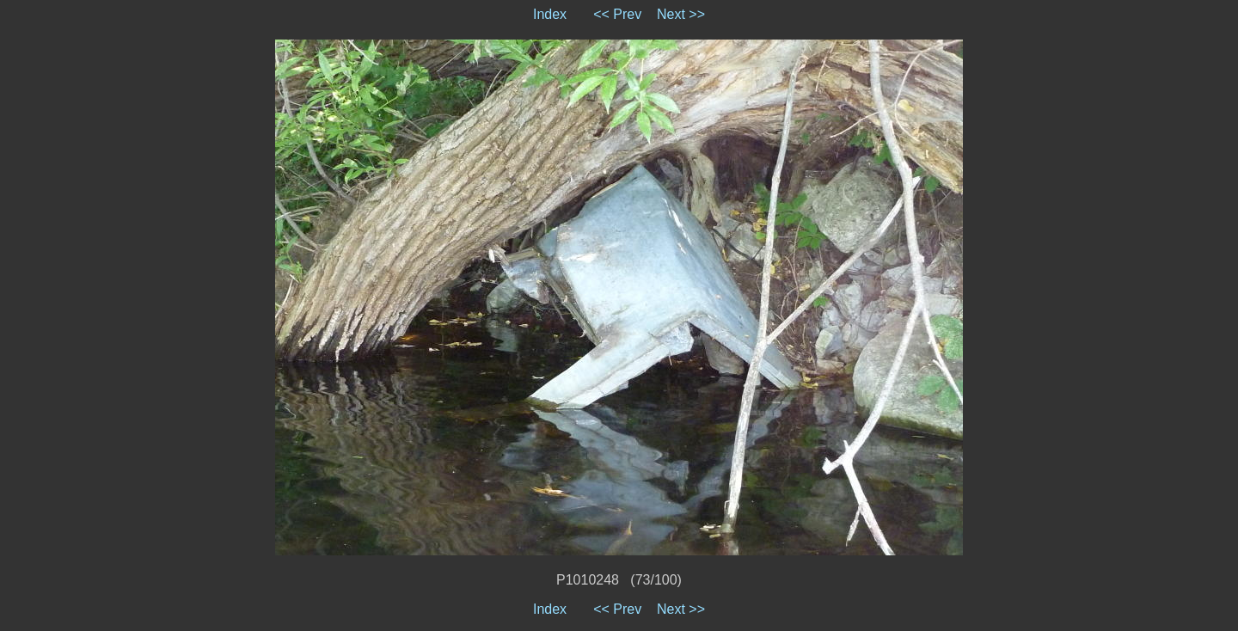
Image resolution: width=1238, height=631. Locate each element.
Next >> (681, 14)
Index (550, 14)
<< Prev (617, 14)
